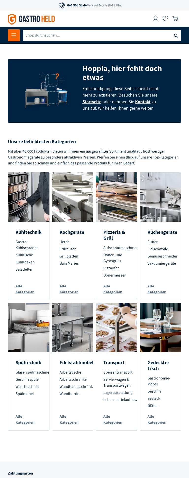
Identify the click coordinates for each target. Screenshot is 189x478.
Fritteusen (68, 249)
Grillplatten (69, 256)
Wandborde (69, 393)
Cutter (152, 241)
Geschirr (154, 391)
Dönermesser (114, 275)
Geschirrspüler (28, 379)
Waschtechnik (27, 386)
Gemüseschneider (162, 256)
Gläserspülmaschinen (33, 372)
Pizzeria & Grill (114, 235)
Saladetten (24, 269)
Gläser (152, 405)
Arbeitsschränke (73, 379)
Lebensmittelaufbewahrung (126, 399)
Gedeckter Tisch (158, 365)
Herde (65, 241)
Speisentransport (117, 372)
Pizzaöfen (111, 268)
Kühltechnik (29, 232)
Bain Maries (69, 263)
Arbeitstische (70, 372)
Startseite (91, 102)
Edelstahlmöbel (77, 362)
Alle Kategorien (25, 289)
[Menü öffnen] (14, 35)
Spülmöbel (25, 393)
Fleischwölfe (157, 249)
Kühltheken (25, 262)
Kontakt (143, 102)
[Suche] (176, 35)
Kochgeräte (72, 232)
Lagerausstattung (117, 392)
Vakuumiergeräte (161, 263)
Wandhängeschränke (77, 386)
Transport (114, 362)
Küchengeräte (162, 232)
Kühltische (24, 255)
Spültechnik (28, 362)
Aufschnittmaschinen (121, 247)
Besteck (153, 398)
